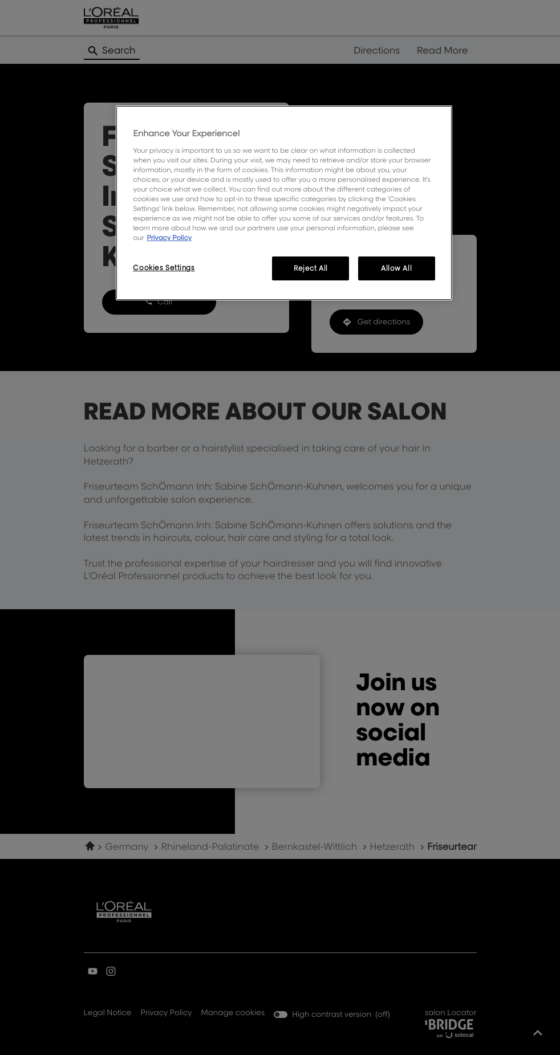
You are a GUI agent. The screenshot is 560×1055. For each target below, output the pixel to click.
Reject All (311, 268)
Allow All (396, 268)
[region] (284, 202)
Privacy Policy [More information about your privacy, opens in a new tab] (169, 237)
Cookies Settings (163, 267)
